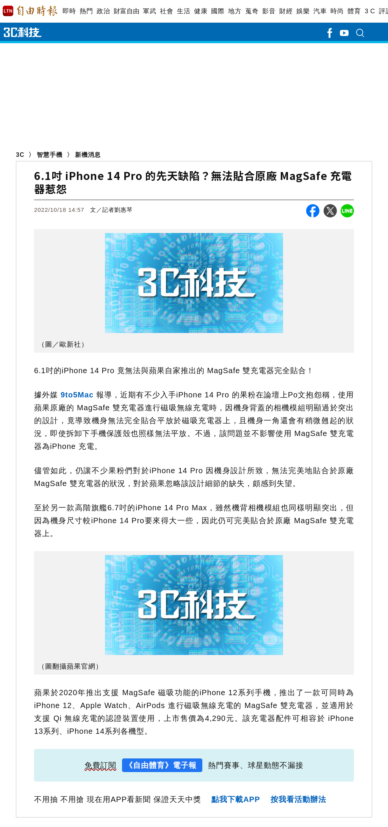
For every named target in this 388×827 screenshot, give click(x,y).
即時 (69, 11)
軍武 (149, 11)
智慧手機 (50, 155)
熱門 (86, 11)
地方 (234, 11)
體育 (354, 11)
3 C (370, 11)
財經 (286, 11)
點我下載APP (235, 799)
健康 (200, 11)
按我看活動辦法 (298, 799)
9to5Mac (77, 395)
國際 (217, 11)
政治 (103, 11)
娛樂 (303, 11)
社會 (166, 11)
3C (20, 155)
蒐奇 (251, 11)
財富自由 (126, 11)
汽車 (320, 11)
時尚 (337, 11)
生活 (183, 11)
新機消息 (88, 155)
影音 (268, 11)
